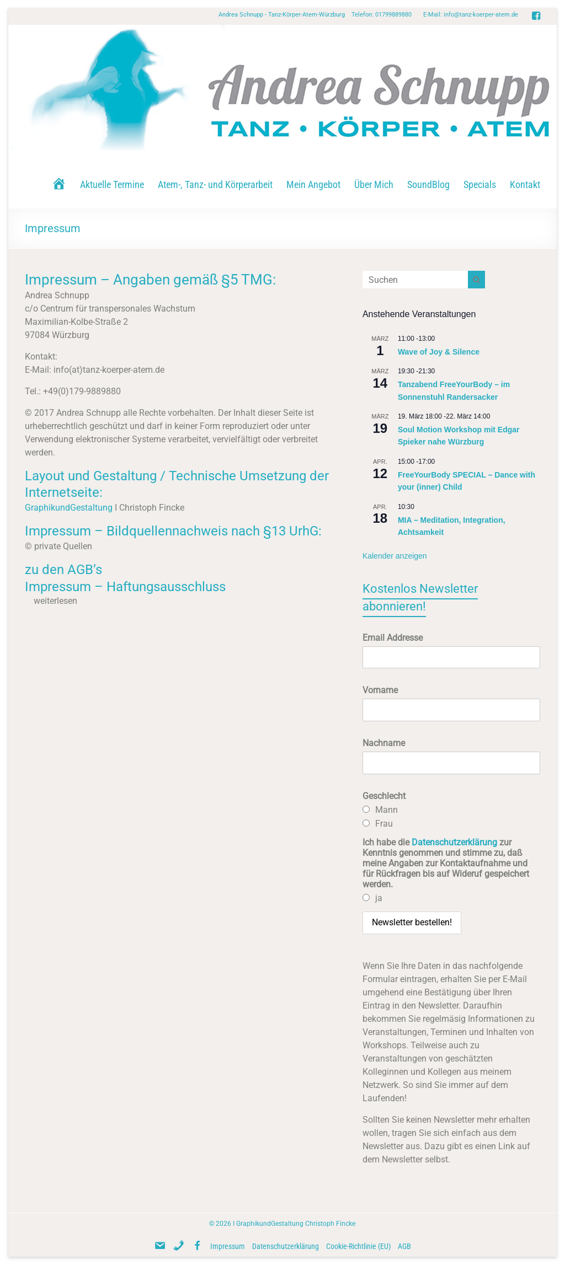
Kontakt (525, 184)
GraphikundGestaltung (69, 507)
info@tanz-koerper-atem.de (481, 14)
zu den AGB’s (63, 569)
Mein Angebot (313, 184)
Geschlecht (384, 796)
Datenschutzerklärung (454, 842)
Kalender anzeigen (395, 555)
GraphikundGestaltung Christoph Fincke (295, 1224)
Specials (479, 184)
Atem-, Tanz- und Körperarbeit (215, 184)
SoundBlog (428, 184)
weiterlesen (55, 601)
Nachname (384, 743)
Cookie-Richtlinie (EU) (358, 1246)
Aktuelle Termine (112, 184)
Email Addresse (393, 637)
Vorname (380, 690)
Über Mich (373, 184)
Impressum (227, 1246)
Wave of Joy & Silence (438, 351)
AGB (404, 1246)
